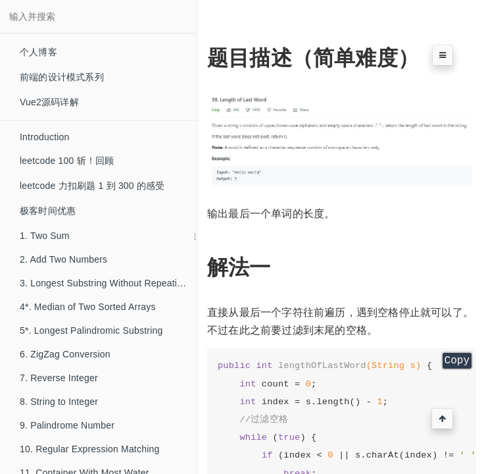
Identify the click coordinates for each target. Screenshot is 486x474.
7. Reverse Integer (59, 378)
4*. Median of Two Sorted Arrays (88, 307)
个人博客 (38, 52)
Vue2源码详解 (49, 102)
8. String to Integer (59, 401)
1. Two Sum (45, 235)
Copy (457, 361)
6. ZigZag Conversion (65, 354)
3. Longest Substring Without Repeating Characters (108, 283)
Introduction (45, 137)
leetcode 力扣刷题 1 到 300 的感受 (92, 185)
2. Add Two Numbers (63, 259)
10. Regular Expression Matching (89, 449)
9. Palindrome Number (67, 425)
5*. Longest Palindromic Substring (91, 330)
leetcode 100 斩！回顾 (67, 160)
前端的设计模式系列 (62, 77)
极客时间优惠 (48, 210)
